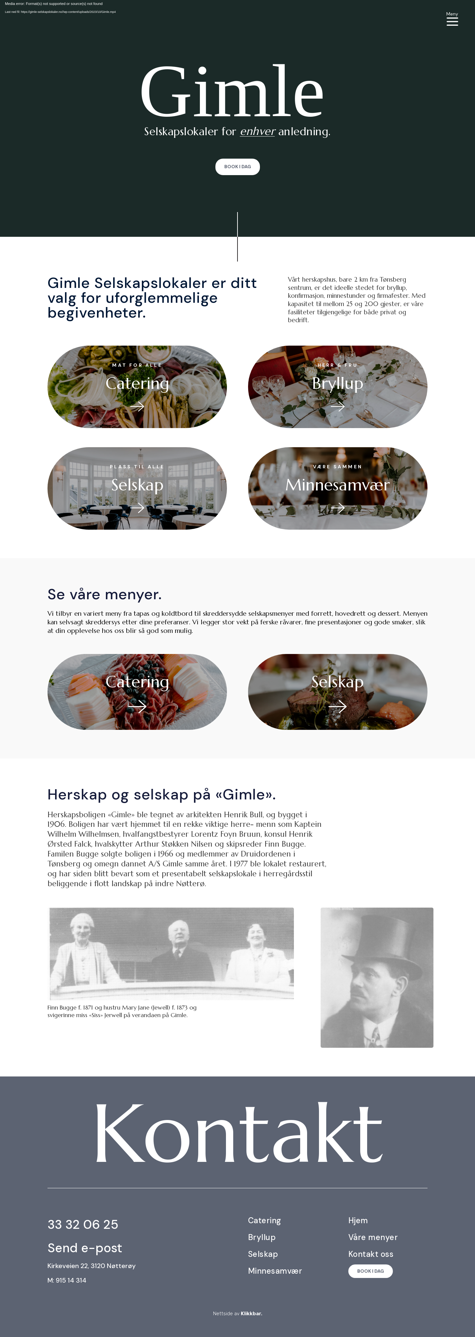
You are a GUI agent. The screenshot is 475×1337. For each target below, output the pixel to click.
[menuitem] (452, 19)
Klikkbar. (251, 1314)
